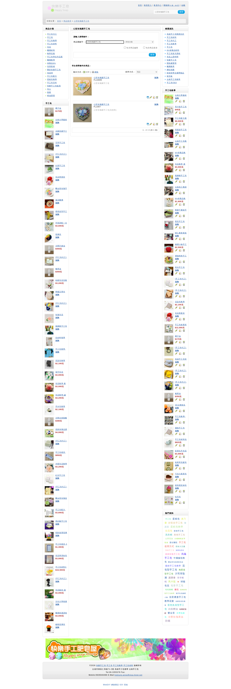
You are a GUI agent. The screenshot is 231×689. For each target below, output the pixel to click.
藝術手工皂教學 (173, 566)
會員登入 (148, 5)
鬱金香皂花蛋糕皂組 (175, 562)
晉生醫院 (173, 542)
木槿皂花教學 (61, 464)
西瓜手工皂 (180, 221)
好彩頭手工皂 (175, 522)
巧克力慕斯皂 (181, 474)
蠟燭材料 (51, 50)
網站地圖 (171, 70)
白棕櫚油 (173, 609)
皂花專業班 (60, 177)
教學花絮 (51, 54)
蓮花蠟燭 (59, 200)
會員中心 (157, 5)
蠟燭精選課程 (61, 613)
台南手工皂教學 (173, 79)
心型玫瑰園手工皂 (81, 21)
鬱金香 (171, 613)
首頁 (140, 5)
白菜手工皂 (60, 166)
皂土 (49, 89)
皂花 (49, 47)
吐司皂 (178, 497)
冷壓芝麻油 (60, 246)
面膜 (49, 92)
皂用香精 (51, 66)
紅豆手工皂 (60, 475)
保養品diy (51, 63)
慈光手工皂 (180, 267)
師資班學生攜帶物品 (175, 73)
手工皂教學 (52, 41)
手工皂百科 (52, 83)
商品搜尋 (67, 21)
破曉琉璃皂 (60, 624)
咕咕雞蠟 (169, 590)
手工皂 (50, 37)
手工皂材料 (52, 44)
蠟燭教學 (51, 60)
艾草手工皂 (60, 143)
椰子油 (58, 108)
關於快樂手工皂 (54, 70)
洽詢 (57, 123)
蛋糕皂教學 (52, 79)
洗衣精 (169, 534)
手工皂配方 (52, 76)
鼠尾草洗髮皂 (181, 462)
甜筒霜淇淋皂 (181, 485)
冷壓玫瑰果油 (175, 617)
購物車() (171, 5)
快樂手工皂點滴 (54, 86)
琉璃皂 (58, 234)
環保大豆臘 (180, 546)
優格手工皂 (180, 428)
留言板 (170, 76)
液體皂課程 (180, 550)
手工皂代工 (52, 34)
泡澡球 (50, 73)
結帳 (183, 5)
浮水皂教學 (60, 406)
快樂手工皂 (171, 60)
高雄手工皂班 (181, 359)
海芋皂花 (59, 372)
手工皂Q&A (172, 83)
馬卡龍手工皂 (181, 107)
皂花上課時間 (172, 57)
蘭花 (177, 589)
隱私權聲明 (171, 63)
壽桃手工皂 (179, 535)
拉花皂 (169, 530)
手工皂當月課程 (173, 54)
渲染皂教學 (60, 361)
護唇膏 (172, 577)
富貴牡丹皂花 (181, 451)
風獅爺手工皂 (61, 326)
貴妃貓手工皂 (61, 521)
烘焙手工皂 (179, 531)
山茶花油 (169, 539)
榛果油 (58, 269)
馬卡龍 (172, 581)
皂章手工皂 (177, 585)
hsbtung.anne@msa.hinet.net (128, 675)
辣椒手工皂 (169, 550)
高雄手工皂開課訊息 (175, 34)
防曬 (167, 621)
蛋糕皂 (176, 519)
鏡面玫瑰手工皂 (172, 554)
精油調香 (51, 96)
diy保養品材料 (173, 50)
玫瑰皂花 (59, 315)
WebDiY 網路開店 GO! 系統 (115, 685)
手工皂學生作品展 (55, 57)
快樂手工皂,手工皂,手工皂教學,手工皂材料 (114, 665)
